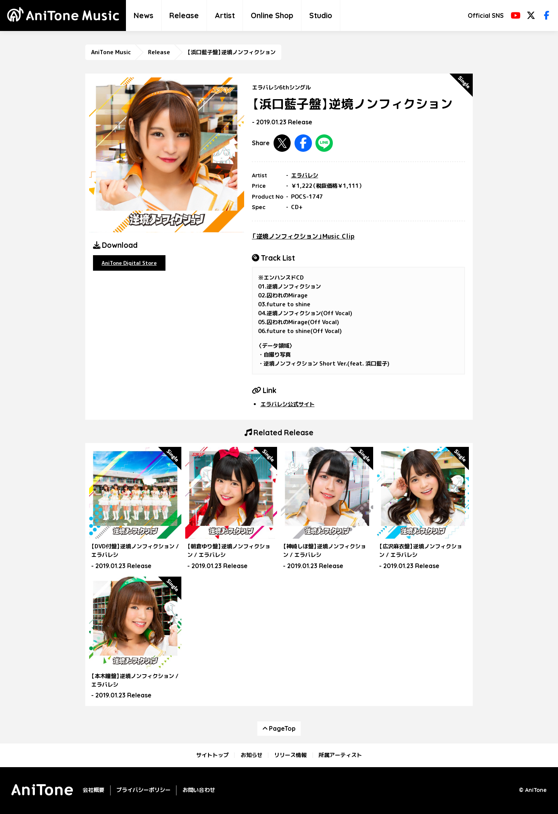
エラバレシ (304, 175)
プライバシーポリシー (143, 790)
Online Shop (272, 15)
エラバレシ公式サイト (287, 404)
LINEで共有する (324, 143)
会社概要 (93, 790)
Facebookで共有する (303, 143)
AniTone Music (111, 52)
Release (184, 15)
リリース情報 (290, 755)
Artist (225, 15)
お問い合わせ (199, 790)
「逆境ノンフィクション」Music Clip (303, 236)
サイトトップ (212, 755)
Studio (320, 15)
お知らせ (251, 755)
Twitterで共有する (282, 143)
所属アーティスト (340, 755)
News (143, 15)
